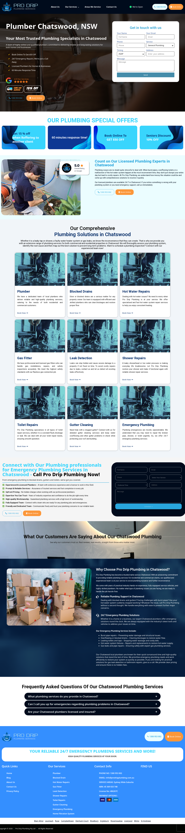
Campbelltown (67, 821)
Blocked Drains (81, 291)
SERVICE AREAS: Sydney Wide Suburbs (116, 782)
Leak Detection (81, 358)
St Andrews (146, 821)
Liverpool (128, 821)
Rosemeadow (116, 821)
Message (121, 58)
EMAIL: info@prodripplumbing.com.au (116, 777)
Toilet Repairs (27, 425)
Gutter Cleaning (81, 425)
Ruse (57, 821)
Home (9, 773)
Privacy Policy (12, 791)
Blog (8, 777)
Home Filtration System (63, 813)
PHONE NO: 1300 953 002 (110, 773)
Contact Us (111, 7)
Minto (136, 821)
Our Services (71, 7)
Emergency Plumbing (138, 425)
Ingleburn (104, 821)
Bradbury (94, 821)
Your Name (122, 33)
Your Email (151, 33)
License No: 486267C (108, 791)
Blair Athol (38, 821)
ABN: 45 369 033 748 (108, 786)
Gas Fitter (24, 358)
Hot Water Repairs (136, 291)
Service (149, 41)
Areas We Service (93, 7)
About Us (55, 7)
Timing (120, 50)
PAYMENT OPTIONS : (108, 795)
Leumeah (49, 821)
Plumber (23, 291)
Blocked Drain (59, 777)
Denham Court (82, 821)
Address (149, 50)
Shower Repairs (134, 358)
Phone (120, 41)
